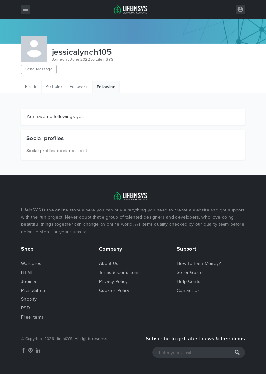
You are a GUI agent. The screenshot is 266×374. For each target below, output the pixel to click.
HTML (27, 272)
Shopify (29, 299)
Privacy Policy (113, 281)
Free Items (32, 317)
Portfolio (53, 86)
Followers (79, 86)
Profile (31, 86)
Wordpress (32, 263)
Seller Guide (190, 272)
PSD (25, 308)
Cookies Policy (114, 290)
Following (106, 87)
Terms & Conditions (119, 272)
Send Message (39, 69)
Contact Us (188, 290)
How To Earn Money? (199, 263)
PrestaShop (33, 290)
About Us (109, 263)
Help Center (189, 281)
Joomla (28, 281)
